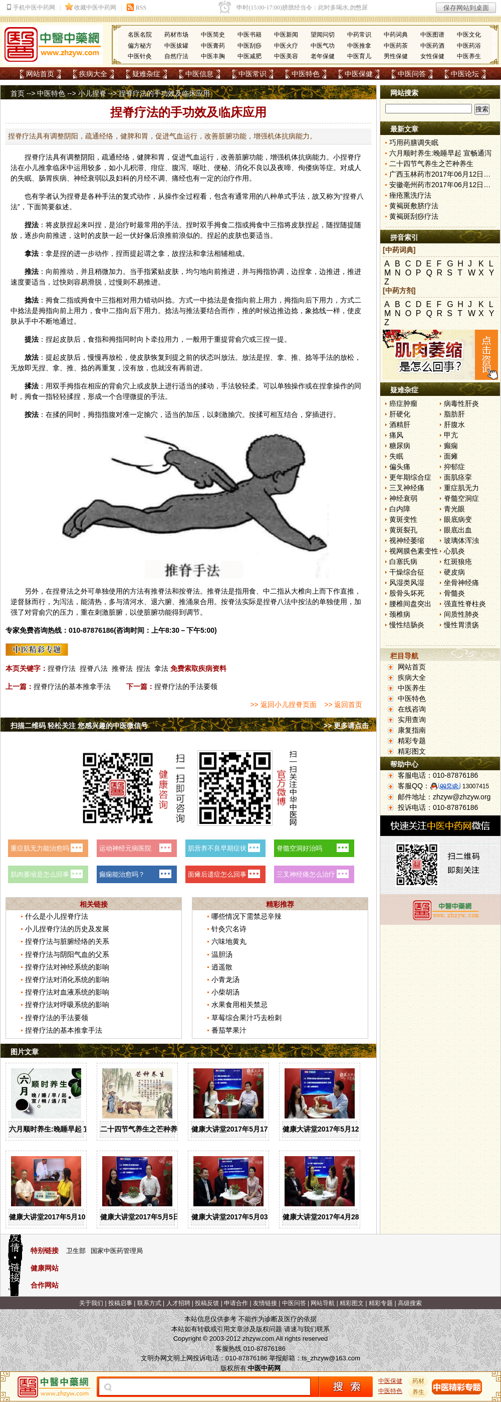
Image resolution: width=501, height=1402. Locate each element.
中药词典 (396, 34)
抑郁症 (454, 467)
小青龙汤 (225, 979)
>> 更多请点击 (346, 726)
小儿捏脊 (92, 93)
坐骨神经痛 (461, 583)
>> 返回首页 (343, 704)
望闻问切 (323, 34)
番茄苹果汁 (228, 1030)
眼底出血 (458, 530)
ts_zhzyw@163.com (331, 1358)
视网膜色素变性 (413, 551)
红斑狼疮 (458, 561)
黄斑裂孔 (403, 530)
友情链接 (265, 1303)
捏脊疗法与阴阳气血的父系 (67, 954)
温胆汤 (221, 954)
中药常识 (359, 34)
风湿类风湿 (406, 583)
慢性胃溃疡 (461, 625)
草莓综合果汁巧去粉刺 (246, 1018)
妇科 (123, 178)
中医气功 (323, 45)
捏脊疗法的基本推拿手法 (72, 686)
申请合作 (236, 1303)
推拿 (46, 168)
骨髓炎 (454, 593)
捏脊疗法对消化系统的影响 (67, 979)
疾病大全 (93, 74)
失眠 (396, 456)
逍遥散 (221, 967)
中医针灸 (140, 56)
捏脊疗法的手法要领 (185, 686)
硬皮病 (454, 572)
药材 (418, 1380)
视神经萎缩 (406, 540)
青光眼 (454, 509)
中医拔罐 (176, 45)
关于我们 (91, 1303)
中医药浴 (469, 45)
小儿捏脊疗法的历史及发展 (67, 929)
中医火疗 (286, 45)
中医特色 (306, 74)
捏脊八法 (94, 668)
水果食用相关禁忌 (239, 1005)
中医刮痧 (249, 45)
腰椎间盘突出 (410, 604)
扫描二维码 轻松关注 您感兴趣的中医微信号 (79, 726)
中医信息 (199, 74)
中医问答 (412, 74)
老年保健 (323, 56)
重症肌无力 (461, 488)
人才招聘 (178, 1303)
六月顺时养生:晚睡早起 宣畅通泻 (60, 1129)
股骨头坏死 (406, 593)
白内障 (399, 509)
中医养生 (469, 56)
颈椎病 (399, 614)
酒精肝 (399, 424)
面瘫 (451, 456)
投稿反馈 (207, 1303)
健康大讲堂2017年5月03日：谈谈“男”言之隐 (261, 1217)
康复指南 (412, 730)
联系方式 (149, 1303)
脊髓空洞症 (461, 498)
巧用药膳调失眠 (413, 142)
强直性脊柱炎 (465, 604)
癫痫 (451, 446)
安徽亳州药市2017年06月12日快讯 (443, 185)
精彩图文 (412, 751)
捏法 (143, 668)
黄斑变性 (403, 519)
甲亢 (451, 435)
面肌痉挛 (458, 477)
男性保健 (396, 56)
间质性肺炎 (461, 614)
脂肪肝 (454, 414)
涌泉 (193, 602)
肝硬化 (399, 414)
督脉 (25, 602)
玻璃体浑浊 (461, 540)
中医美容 (286, 56)
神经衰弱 (403, 498)
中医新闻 (286, 34)
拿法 (161, 668)
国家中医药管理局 (117, 1250)
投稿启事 (120, 1303)
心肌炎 (454, 551)
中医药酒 (432, 45)
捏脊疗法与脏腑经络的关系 (67, 941)
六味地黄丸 (228, 941)
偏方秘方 (140, 45)
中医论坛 (465, 74)
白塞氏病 (403, 561)
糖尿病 (399, 446)
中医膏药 (213, 45)
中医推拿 (359, 45)
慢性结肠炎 (406, 625)
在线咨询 (412, 709)
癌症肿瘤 (403, 403)
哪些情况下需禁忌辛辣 (246, 916)
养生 (418, 1391)
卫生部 (76, 1250)
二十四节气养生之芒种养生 (142, 1129)
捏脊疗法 (62, 668)
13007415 (475, 786)
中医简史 (213, 34)
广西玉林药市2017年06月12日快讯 (443, 174)
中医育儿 (359, 56)
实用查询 (412, 720)
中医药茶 (396, 45)
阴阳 (88, 157)
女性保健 (432, 56)
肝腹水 (454, 424)
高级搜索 (410, 1303)
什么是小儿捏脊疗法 (56, 916)
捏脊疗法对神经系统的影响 (67, 967)
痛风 (396, 435)
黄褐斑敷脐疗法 (413, 206)
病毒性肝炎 (461, 403)
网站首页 (40, 74)
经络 (123, 157)
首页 (18, 93)
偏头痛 (399, 467)
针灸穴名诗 (228, 929)
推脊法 (122, 668)
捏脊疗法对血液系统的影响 (67, 992)
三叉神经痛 (406, 488)
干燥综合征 (406, 572)
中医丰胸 (213, 56)
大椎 (298, 591)
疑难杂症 (146, 74)
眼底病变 (458, 519)
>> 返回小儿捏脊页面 (283, 704)
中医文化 (469, 34)
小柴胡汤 (225, 992)
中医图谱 (432, 34)
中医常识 (252, 74)
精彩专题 (412, 741)
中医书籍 (249, 34)
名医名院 (140, 34)
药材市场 (176, 34)
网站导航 (323, 1303)
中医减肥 (249, 56)
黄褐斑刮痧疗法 (413, 216)
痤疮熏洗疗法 (410, 195)
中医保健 (359, 74)
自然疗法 (176, 56)
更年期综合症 (410, 477)
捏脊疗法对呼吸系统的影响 (67, 1005)
